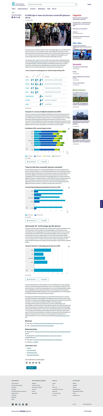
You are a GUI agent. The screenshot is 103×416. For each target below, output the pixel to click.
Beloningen (34, 393)
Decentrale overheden (37, 387)
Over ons (54, 8)
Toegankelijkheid (76, 389)
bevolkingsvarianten (39, 62)
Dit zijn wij (54, 387)
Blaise (13, 399)
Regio (48, 8)
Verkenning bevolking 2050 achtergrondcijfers (42, 325)
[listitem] (12, 17)
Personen (34, 389)
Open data (14, 387)
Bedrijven (34, 383)
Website (74, 383)
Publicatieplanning (87, 404)
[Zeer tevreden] (39, 362)
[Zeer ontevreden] (26, 362)
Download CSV (31, 161)
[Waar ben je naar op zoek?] (52, 4)
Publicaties (14, 395)
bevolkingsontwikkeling (33, 355)
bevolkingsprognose (32, 352)
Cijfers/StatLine (15, 383)
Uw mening (101, 204)
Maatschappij (41, 9)
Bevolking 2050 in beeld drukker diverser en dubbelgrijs (48, 339)
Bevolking (35, 342)
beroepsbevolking (31, 350)
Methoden (14, 397)
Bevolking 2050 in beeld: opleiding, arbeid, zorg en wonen (48, 323)
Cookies (74, 387)
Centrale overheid (36, 385)
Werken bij (54, 391)
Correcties (54, 395)
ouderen (29, 348)
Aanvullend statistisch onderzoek (19, 391)
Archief (74, 393)
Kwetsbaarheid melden (78, 391)
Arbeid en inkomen (22, 9)
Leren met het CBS (56, 393)
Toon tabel (44, 161)
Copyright (75, 385)
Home (13, 12)
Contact (54, 383)
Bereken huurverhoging (17, 385)
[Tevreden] (36, 362)
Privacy (33, 391)
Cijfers (13, 9)
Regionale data (15, 393)
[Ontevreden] (29, 362)
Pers (53, 385)
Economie (32, 9)
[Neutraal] (33, 362)
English (89, 4)
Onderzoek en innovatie (57, 389)
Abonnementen (76, 395)
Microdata (14, 389)
